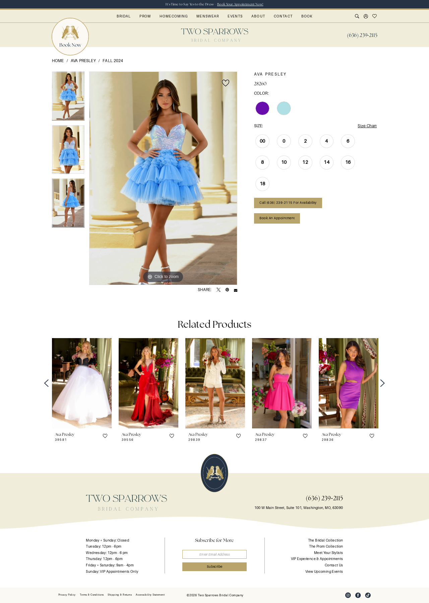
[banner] (214, 35)
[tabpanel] (68, 98)
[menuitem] (362, 35)
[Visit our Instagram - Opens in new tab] (348, 595)
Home (58, 60)
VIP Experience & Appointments (317, 559)
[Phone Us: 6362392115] (362, 35)
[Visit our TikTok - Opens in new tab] (368, 595)
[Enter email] (214, 554)
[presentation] (82, 383)
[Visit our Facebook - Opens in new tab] (358, 595)
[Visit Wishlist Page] (374, 16)
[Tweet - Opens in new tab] (219, 290)
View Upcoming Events (324, 571)
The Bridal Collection (325, 540)
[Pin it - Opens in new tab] (227, 290)
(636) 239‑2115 (324, 498)
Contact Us (334, 565)
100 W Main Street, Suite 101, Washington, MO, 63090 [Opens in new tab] (298, 508)
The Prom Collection (326, 546)
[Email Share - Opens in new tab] (235, 290)
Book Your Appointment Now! (240, 4)
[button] (366, 16)
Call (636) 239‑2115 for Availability (288, 202)
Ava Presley (83, 60)
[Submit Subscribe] (214, 566)
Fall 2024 (113, 60)
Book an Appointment (277, 218)
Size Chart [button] (367, 126)
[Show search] (357, 16)
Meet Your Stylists (328, 553)
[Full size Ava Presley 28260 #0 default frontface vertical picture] (163, 178)
